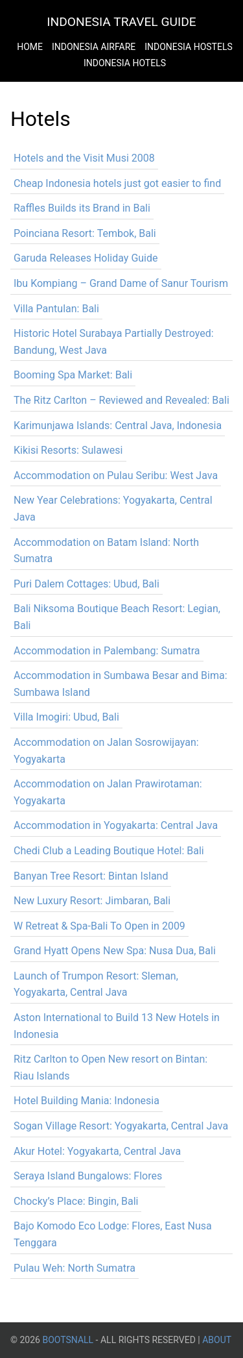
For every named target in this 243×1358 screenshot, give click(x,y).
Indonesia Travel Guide (121, 21)
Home (30, 47)
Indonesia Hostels (189, 47)
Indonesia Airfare (93, 47)
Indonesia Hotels (125, 63)
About (216, 1340)
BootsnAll (67, 1340)
